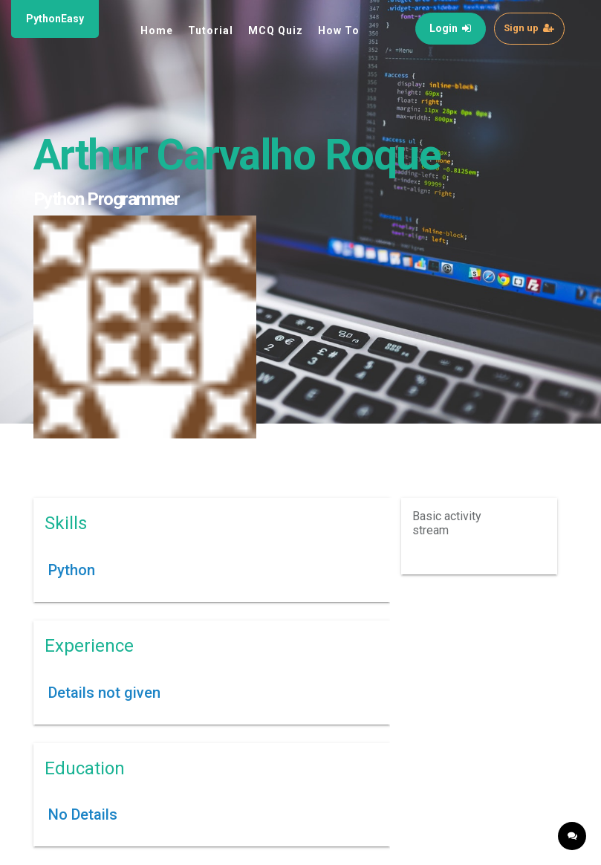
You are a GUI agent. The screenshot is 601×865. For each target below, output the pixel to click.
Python (71, 570)
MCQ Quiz (275, 30)
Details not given (104, 693)
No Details (82, 814)
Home (156, 30)
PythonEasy (55, 19)
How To (339, 30)
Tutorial (210, 30)
